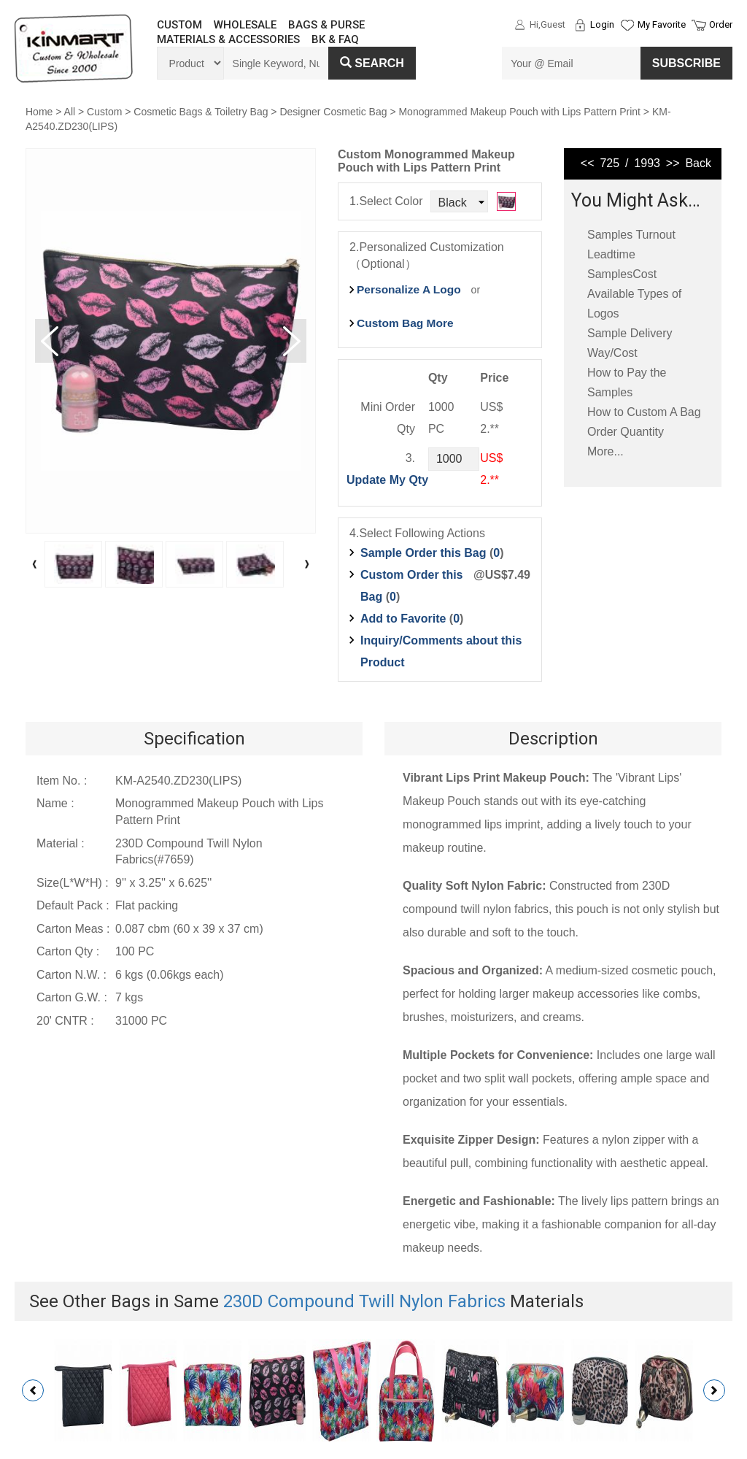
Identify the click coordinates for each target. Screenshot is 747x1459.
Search (372, 63)
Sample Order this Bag (424, 553)
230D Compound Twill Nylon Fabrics (364, 1301)
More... (605, 451)
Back (698, 163)
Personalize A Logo (409, 289)
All (70, 112)
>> (673, 163)
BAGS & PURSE (326, 24)
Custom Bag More (405, 323)
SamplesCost (622, 274)
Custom (104, 112)
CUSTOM (179, 24)
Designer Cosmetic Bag (333, 112)
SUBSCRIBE (686, 63)
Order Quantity (625, 432)
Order (720, 24)
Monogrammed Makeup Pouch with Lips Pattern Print (519, 112)
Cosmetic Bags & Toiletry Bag (200, 112)
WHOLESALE (245, 24)
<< (588, 163)
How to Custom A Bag (644, 412)
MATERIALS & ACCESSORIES (228, 39)
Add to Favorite (403, 618)
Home (39, 112)
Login (602, 24)
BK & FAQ (335, 39)
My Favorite (662, 24)
